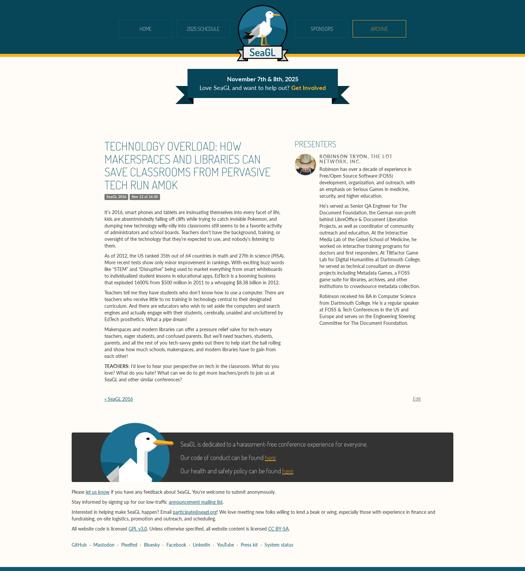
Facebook (176, 545)
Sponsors (322, 28)
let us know (97, 492)
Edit (417, 399)
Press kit (249, 545)
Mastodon (104, 545)
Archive (379, 28)
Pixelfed (129, 545)
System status (279, 545)
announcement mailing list (196, 502)
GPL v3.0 (138, 529)
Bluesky (152, 545)
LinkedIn (201, 545)
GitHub (79, 545)
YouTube (225, 545)
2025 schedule (203, 28)
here (270, 457)
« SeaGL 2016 (118, 399)
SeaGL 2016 (116, 197)
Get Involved (308, 87)
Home (146, 28)
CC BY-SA (278, 529)
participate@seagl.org (195, 512)
